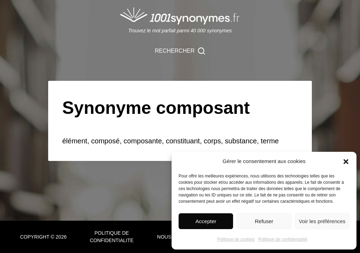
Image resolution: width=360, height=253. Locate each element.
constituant (183, 141)
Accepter (205, 221)
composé (105, 141)
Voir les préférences (322, 221)
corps (212, 141)
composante (143, 141)
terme (270, 141)
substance (241, 141)
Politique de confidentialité (282, 239)
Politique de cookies (236, 239)
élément (74, 141)
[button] (345, 161)
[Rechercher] (180, 51)
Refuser (264, 221)
